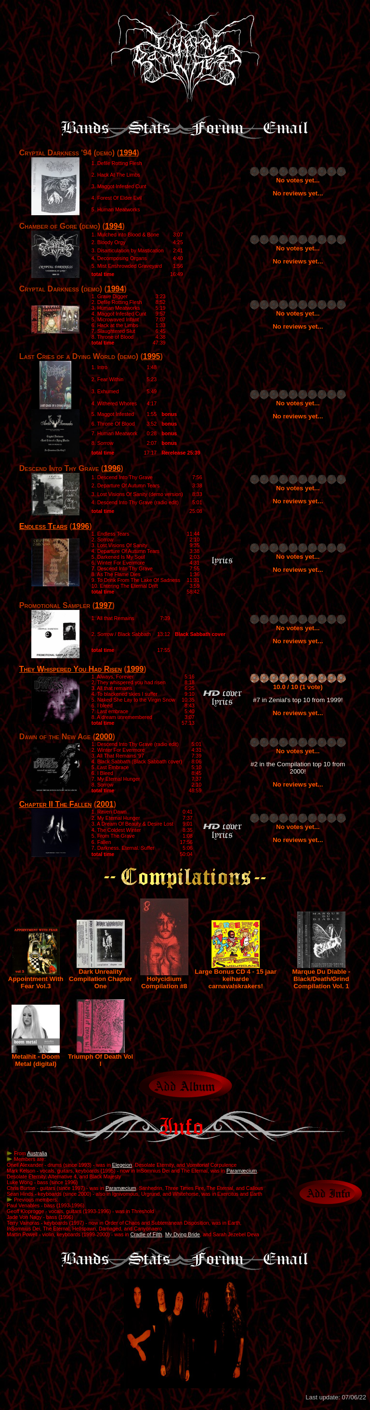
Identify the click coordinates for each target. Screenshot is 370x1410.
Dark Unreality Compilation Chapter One (100, 976)
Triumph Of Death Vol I (100, 1057)
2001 (105, 804)
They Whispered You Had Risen (70, 669)
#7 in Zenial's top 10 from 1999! (298, 700)
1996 (112, 468)
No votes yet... (297, 180)
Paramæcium (241, 1171)
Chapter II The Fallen (55, 804)
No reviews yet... (298, 193)
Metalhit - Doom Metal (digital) (36, 1057)
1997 (103, 605)
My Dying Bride (182, 1234)
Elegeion (122, 1165)
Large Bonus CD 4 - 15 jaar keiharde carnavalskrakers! (236, 976)
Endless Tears (43, 526)
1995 (151, 356)
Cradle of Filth (146, 1234)
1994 (128, 153)
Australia (37, 1153)
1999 (135, 669)
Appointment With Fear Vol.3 (36, 979)
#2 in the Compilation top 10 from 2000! (298, 767)
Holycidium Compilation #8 (164, 979)
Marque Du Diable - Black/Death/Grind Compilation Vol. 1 (321, 976)
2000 (104, 737)
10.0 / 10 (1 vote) (298, 687)
